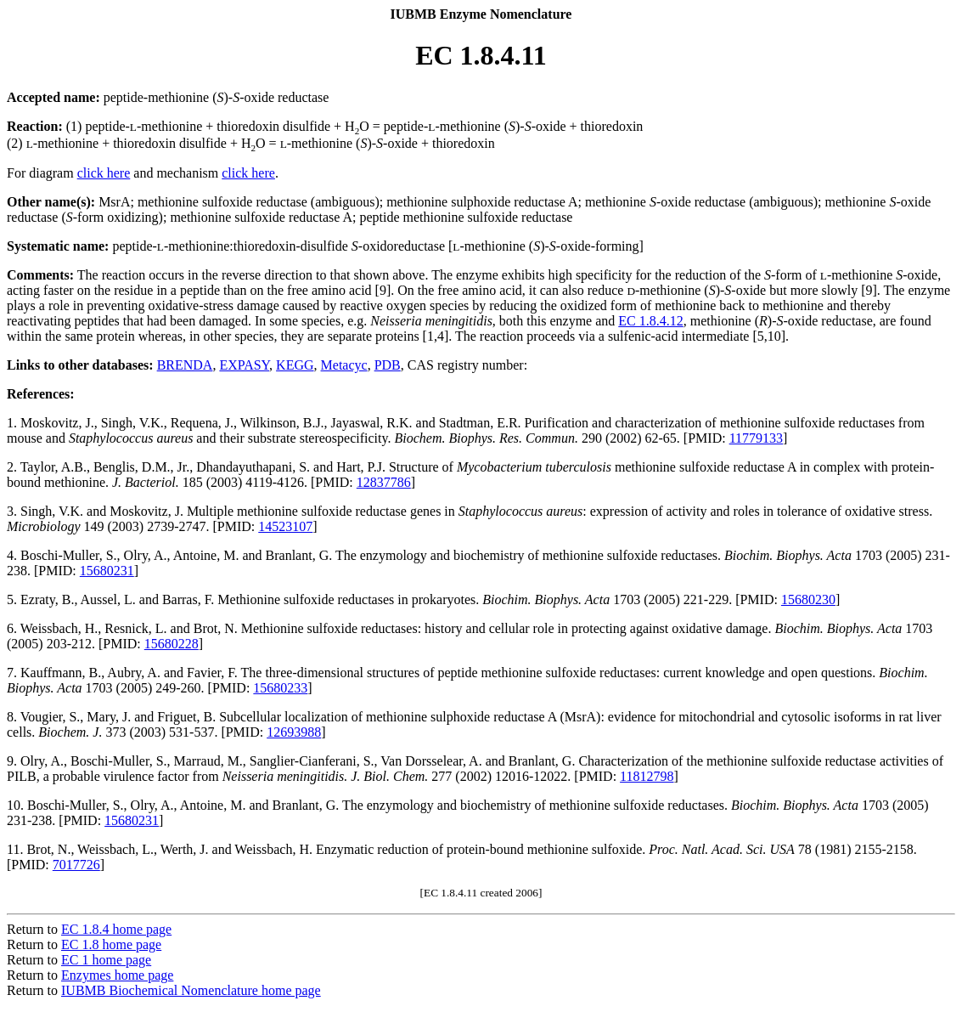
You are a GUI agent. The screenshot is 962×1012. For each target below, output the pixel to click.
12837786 (384, 482)
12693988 (294, 732)
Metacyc (344, 365)
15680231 (107, 570)
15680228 (171, 643)
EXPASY (244, 365)
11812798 (646, 776)
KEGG (294, 365)
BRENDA (185, 365)
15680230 (808, 599)
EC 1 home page (106, 960)
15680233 (280, 688)
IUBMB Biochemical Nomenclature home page (191, 990)
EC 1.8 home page (111, 944)
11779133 (756, 438)
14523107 (285, 526)
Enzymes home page (117, 975)
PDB (387, 365)
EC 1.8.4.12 (650, 321)
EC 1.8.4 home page (116, 929)
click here (104, 173)
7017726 (76, 864)
